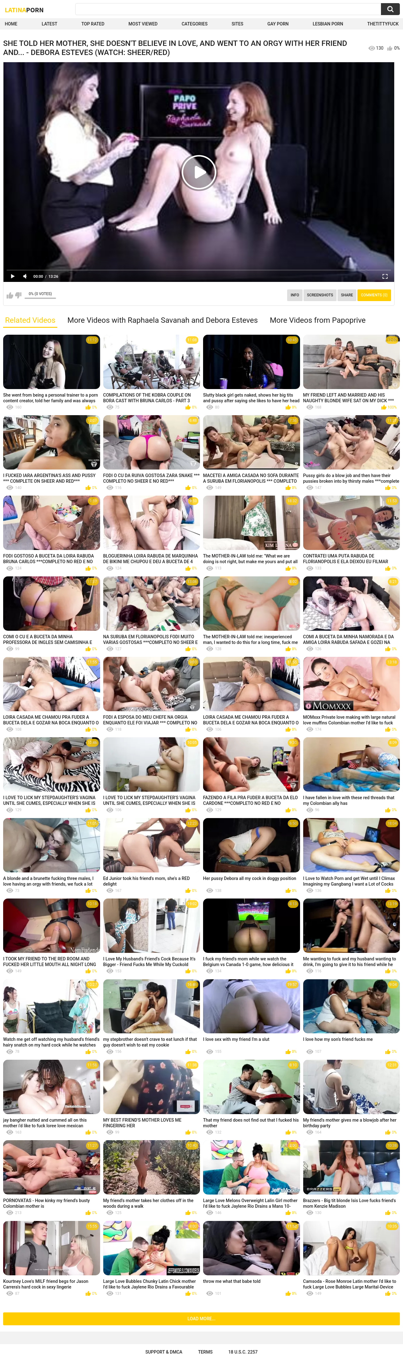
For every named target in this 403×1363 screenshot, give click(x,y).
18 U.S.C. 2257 (243, 1352)
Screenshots (320, 295)
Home (11, 23)
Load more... (202, 1318)
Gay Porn (277, 23)
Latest (49, 23)
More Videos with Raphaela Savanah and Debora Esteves (162, 320)
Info (295, 295)
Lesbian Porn (328, 23)
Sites (237, 23)
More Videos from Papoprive (318, 320)
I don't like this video (18, 295)
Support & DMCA (163, 1352)
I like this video (10, 295)
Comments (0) (374, 295)
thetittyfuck (383, 23)
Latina (24, 9)
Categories (194, 23)
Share (347, 295)
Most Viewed (142, 23)
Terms (205, 1352)
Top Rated (92, 23)
